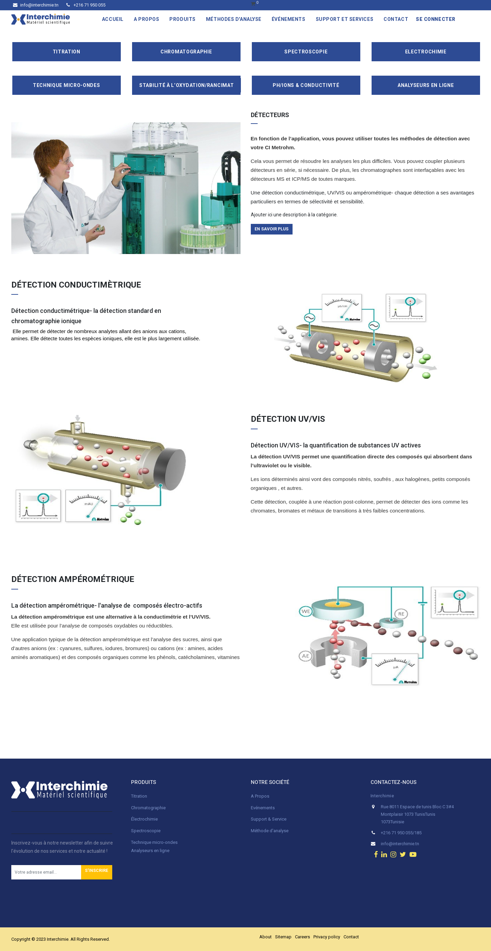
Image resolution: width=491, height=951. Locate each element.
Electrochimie (426, 51)
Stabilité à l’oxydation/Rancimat (186, 85)
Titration (66, 51)
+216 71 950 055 (85, 5)
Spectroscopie (305, 51)
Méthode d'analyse (269, 830)
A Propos (260, 796)
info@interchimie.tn (36, 5)
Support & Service (268, 819)
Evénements (263, 807)
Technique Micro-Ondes (66, 85)
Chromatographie (186, 51)
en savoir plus (271, 229)
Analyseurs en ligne (426, 85)
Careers (302, 936)
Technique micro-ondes (154, 842)
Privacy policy (326, 936)
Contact (351, 936)
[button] (96, 872)
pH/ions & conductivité (306, 85)
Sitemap (283, 936)
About (265, 936)
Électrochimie (144, 819)
